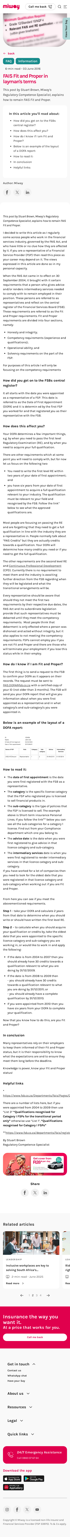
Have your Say (16, 1381)
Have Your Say (66, 28)
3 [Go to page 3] (37, 1295)
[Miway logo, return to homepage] (11, 7)
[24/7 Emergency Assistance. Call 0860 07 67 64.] (35, 1455)
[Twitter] (27, 1510)
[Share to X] (17, 192)
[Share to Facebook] (7, 192)
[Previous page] (22, 1295)
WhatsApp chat (17, 1375)
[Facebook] (17, 1510)
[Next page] (48, 1295)
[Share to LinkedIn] (28, 192)
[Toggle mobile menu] (65, 6)
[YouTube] (37, 1510)
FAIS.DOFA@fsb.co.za (16, 685)
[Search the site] (59, 6)
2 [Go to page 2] (33, 1295)
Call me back (35, 1337)
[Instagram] (7, 1510)
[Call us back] (40, 6)
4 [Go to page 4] (40, 1295)
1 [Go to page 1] (29, 1295)
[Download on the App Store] (12, 1478)
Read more (15, 1283)
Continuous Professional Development (35, 566)
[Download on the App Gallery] (13, 1487)
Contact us (14, 1370)
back (9, 53)
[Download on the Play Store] (34, 1478)
